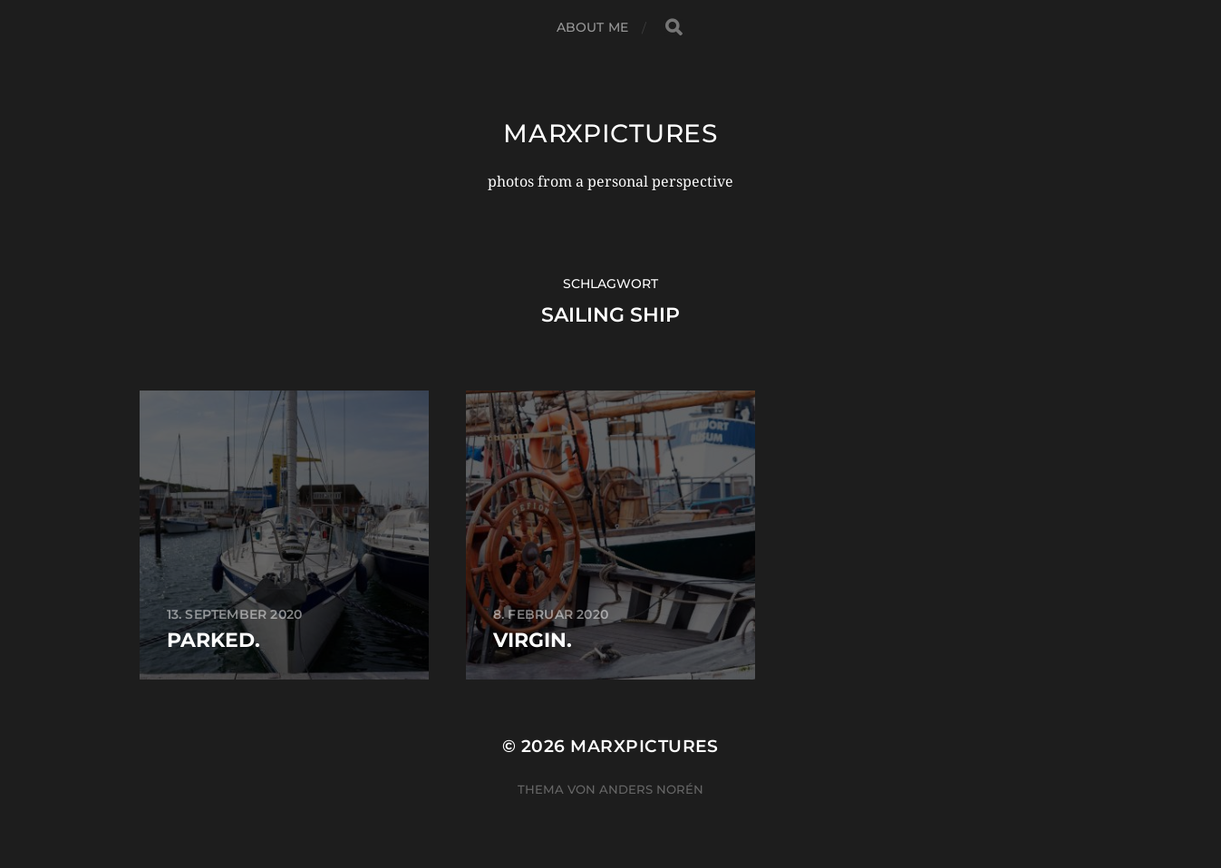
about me (592, 27)
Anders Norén (651, 789)
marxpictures (610, 133)
